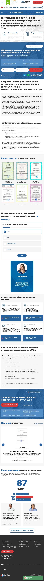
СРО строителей (5, 541)
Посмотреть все (38, 423)
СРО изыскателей (6, 544)
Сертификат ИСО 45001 (24, 544)
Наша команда (16, 7)
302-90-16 (25, 1)
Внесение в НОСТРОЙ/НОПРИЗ (9, 547)
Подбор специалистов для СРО (9, 546)
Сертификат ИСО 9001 (23, 541)
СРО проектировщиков (7, 543)
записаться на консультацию (10, 404)
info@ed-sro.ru (7, 558)
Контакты (40, 12)
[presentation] (3, 444)
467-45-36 (25, 2)
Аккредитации (23, 7)
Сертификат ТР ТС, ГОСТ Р (24, 546)
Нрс (10, 12)
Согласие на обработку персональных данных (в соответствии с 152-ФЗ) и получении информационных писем (11, 75)
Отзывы (29, 7)
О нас (10, 7)
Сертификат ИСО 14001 (24, 543)
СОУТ (37, 12)
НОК (13, 12)
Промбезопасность (18, 12)
